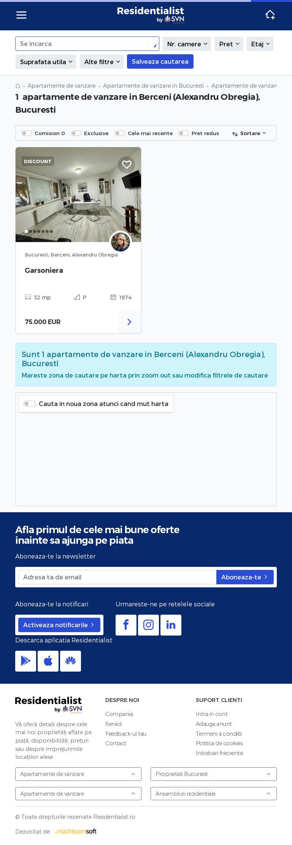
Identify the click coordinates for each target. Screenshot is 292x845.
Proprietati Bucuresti (213, 774)
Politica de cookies (219, 743)
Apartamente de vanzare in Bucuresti (153, 85)
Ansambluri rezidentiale (213, 793)
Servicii (113, 724)
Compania (119, 714)
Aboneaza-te (245, 577)
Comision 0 (50, 133)
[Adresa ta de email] (117, 577)
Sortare (246, 133)
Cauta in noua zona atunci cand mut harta (103, 403)
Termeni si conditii (219, 733)
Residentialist (48, 705)
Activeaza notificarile (59, 624)
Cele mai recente (150, 133)
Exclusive (96, 133)
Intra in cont (212, 714)
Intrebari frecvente (219, 753)
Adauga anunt (214, 724)
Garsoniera (44, 270)
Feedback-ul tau (125, 733)
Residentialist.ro (150, 15)
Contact (115, 743)
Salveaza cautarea (160, 61)
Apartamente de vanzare (61, 85)
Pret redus (205, 133)
